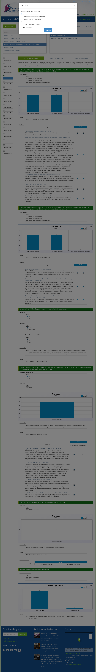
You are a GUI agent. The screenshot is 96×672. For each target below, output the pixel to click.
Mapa (91, 1)
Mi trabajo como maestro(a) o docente (33, 14)
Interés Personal (27, 27)
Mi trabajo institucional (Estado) (32, 24)
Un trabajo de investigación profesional (34, 16)
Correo (84, 1)
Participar (48, 30)
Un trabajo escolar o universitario (32, 19)
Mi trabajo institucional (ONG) (31, 22)
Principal (76, 1)
